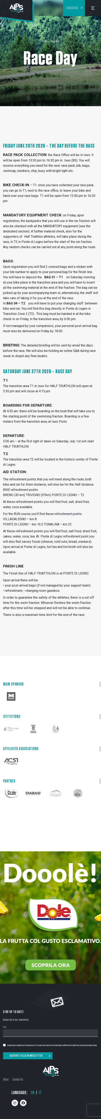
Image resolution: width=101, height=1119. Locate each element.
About (6, 1079)
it (40, 1092)
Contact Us (18, 1079)
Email (4, 1027)
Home (44, 41)
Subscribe (72, 8)
